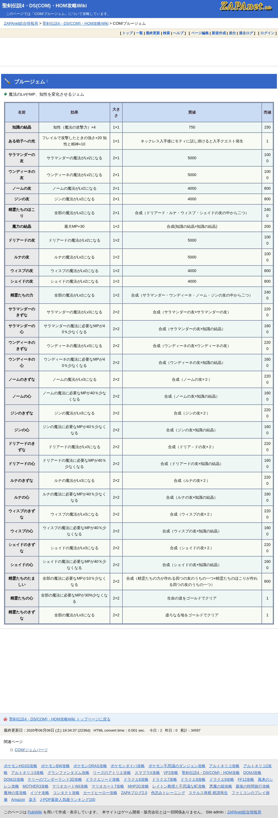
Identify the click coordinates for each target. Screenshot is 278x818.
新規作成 (219, 33)
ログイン (267, 33)
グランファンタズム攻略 (68, 772)
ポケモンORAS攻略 (90, 766)
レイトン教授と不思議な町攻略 (179, 786)
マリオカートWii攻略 (70, 786)
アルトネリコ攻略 (224, 766)
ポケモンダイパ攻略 (127, 766)
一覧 (139, 33)
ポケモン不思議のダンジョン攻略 (177, 766)
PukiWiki (35, 812)
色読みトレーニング (168, 793)
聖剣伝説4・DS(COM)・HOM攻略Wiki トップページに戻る (59, 719)
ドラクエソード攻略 (103, 779)
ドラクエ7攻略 (164, 779)
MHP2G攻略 (138, 786)
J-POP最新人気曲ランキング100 (67, 799)
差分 (232, 33)
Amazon (18, 799)
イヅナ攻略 (39, 793)
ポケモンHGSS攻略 (20, 766)
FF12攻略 (246, 779)
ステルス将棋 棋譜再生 (208, 793)
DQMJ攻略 (252, 772)
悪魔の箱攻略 (220, 786)
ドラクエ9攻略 (221, 779)
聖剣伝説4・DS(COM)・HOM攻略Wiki (44, 5)
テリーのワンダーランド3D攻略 (55, 779)
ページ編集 (200, 33)
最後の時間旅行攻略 (253, 786)
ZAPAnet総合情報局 (21, 23)
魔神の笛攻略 (15, 793)
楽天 (32, 799)
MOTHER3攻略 (36, 786)
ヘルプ (178, 33)
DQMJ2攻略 (14, 779)
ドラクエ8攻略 (193, 779)
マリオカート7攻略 (107, 786)
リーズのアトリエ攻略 (112, 772)
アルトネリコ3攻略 (27, 772)
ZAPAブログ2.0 (134, 793)
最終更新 (153, 33)
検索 (166, 33)
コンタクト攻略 (66, 793)
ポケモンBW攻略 (55, 766)
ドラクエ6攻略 (136, 779)
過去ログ (246, 33)
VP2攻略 (170, 772)
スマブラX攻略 (147, 772)
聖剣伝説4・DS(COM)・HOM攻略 (211, 772)
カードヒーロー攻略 (100, 793)
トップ (127, 33)
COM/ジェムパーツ (31, 750)
